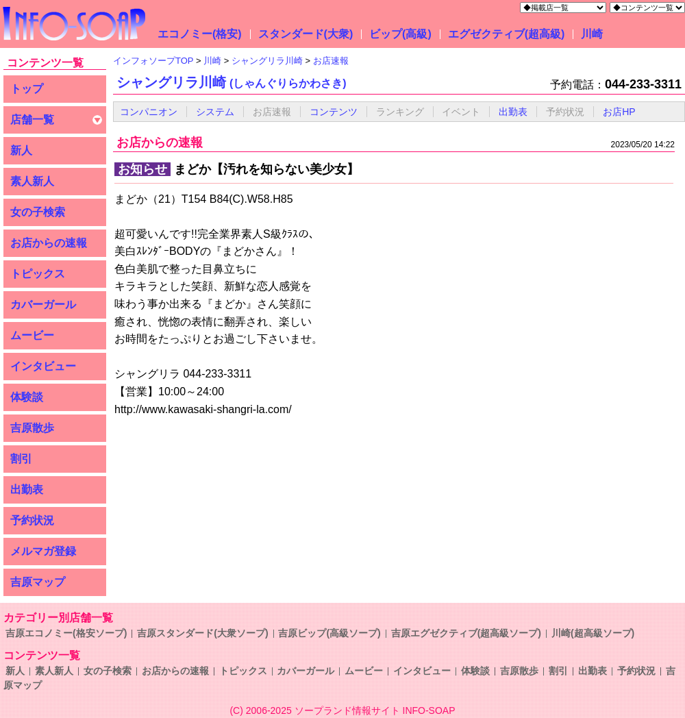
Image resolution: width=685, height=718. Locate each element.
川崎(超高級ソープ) (592, 633)
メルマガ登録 (43, 551)
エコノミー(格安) (200, 34)
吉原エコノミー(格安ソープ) (66, 633)
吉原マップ (37, 582)
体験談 (26, 397)
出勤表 (26, 489)
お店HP (619, 111)
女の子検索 (37, 212)
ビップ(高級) (400, 34)
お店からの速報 (48, 243)
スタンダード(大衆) (305, 34)
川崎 (592, 34)
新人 (21, 150)
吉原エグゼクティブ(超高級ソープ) (466, 633)
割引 (21, 459)
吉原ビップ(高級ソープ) (329, 633)
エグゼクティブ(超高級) (506, 34)
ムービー (32, 335)
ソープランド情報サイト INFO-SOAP (375, 710)
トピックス (37, 274)
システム (215, 111)
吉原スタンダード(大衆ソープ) (202, 633)
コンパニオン (148, 111)
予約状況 (32, 520)
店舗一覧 (32, 119)
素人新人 (32, 181)
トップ (26, 89)
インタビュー (43, 366)
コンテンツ (334, 111)
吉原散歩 (32, 428)
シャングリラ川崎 (231, 82)
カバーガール (43, 304)
